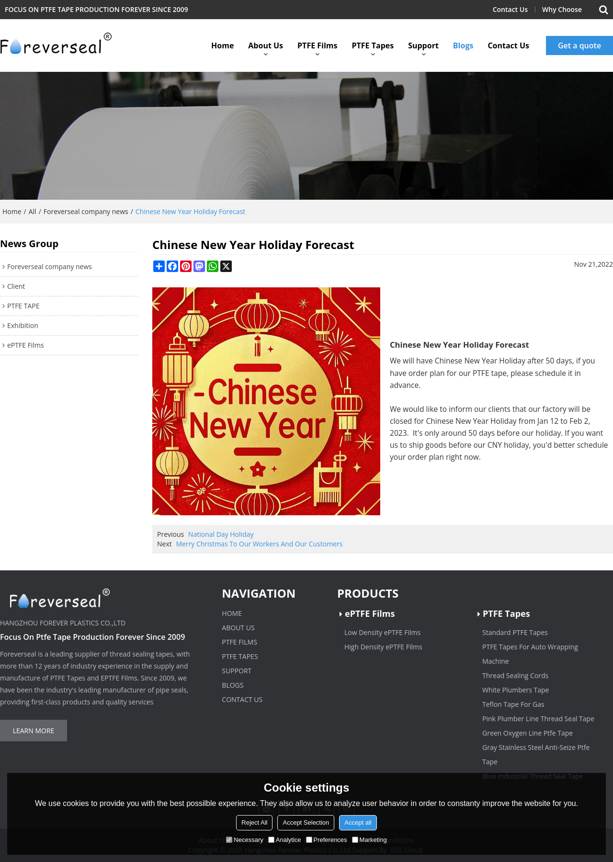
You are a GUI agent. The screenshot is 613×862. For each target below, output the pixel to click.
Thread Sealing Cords (515, 675)
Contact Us (510, 9)
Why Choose (562, 9)
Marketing (369, 839)
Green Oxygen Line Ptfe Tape (527, 732)
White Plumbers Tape (515, 689)
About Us (265, 45)
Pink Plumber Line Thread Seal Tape (538, 718)
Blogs (463, 45)
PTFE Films (317, 45)
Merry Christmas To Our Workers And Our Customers (259, 543)
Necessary (244, 839)
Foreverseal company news (86, 211)
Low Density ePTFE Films (382, 632)
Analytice (284, 839)
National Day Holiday (221, 534)
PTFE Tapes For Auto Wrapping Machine (530, 654)
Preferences (326, 839)
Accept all (357, 822)
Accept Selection (306, 822)
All (32, 211)
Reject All (254, 822)
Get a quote (579, 45)
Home (222, 45)
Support (423, 45)
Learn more (34, 730)
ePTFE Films (370, 613)
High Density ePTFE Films (383, 646)
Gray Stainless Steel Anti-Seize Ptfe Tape (536, 754)
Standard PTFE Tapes (515, 632)
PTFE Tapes (373, 45)
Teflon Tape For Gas (513, 704)
